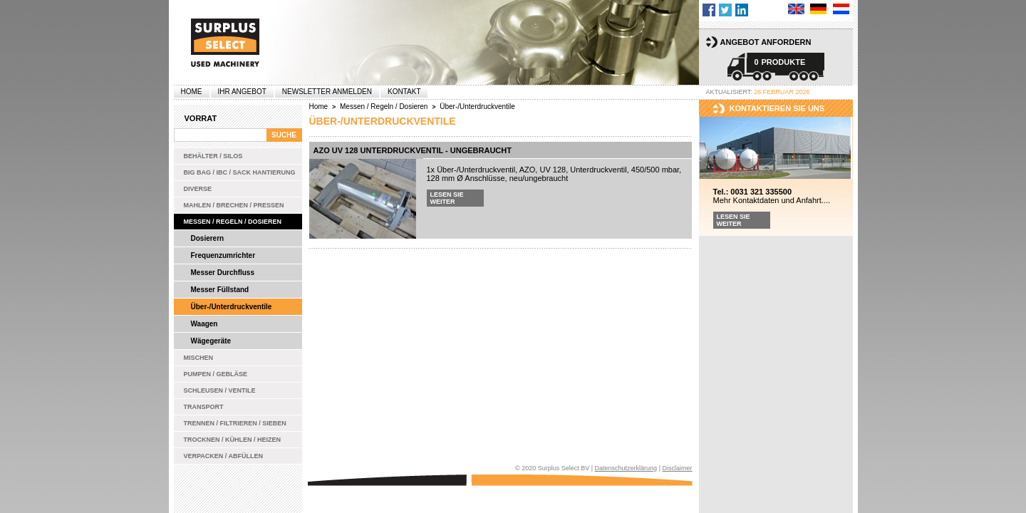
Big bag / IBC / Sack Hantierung (240, 172)
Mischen (199, 357)
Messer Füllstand (220, 290)
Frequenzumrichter (223, 255)
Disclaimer (677, 468)
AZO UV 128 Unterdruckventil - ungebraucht (413, 150)
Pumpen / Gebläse (216, 374)
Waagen (204, 324)
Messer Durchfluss (222, 272)
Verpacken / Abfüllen (224, 456)
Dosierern (207, 238)
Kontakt (404, 91)
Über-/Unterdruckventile (231, 307)
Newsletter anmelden (327, 91)
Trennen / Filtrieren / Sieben (235, 423)
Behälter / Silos (213, 156)
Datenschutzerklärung (626, 468)
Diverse (198, 188)
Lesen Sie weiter (447, 198)
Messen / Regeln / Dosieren (233, 221)
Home (191, 91)
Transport (204, 406)
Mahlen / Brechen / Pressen (234, 205)
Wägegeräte (211, 341)
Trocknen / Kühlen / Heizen (232, 439)
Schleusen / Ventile (220, 390)
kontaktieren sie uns (777, 108)
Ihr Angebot (242, 91)
